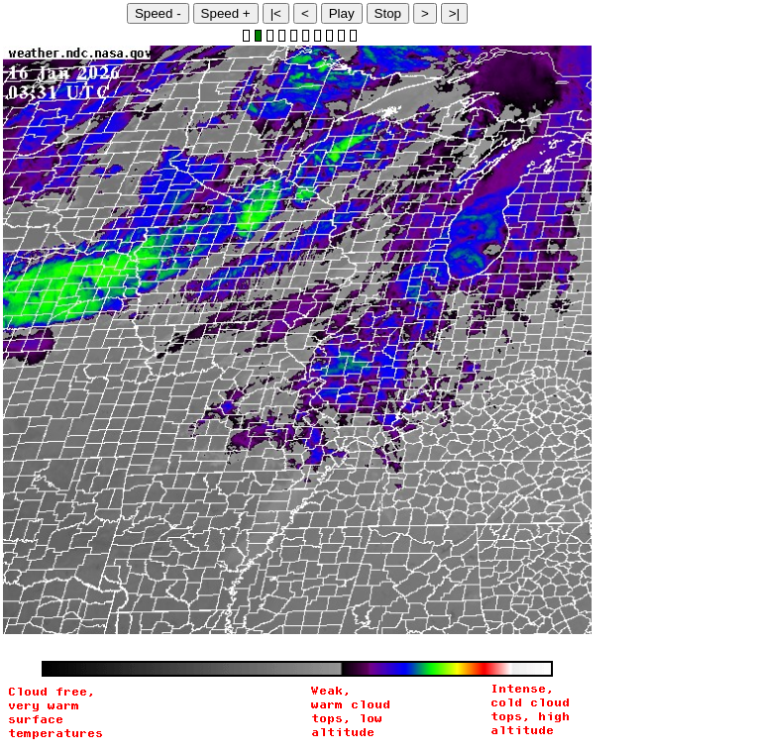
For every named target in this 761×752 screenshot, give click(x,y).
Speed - (158, 13)
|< (276, 13)
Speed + (226, 13)
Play (342, 13)
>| (454, 13)
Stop (388, 13)
